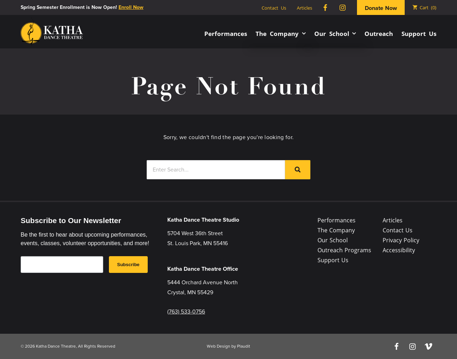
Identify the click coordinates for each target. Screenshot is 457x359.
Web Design (218, 346)
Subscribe (128, 264)
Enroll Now (131, 7)
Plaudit (243, 346)
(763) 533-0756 (186, 311)
